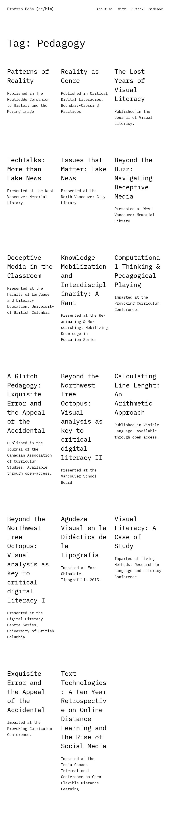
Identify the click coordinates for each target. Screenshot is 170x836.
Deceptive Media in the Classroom (30, 266)
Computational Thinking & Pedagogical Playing (137, 271)
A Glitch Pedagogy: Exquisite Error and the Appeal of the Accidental (26, 403)
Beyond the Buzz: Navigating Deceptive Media (133, 178)
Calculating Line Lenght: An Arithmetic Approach (137, 394)
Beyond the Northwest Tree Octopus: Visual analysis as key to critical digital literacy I (28, 559)
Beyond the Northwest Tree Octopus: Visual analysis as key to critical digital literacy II (82, 416)
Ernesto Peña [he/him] (30, 8)
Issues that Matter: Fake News (83, 169)
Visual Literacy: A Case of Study (135, 532)
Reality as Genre (80, 76)
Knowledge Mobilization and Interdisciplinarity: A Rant (83, 280)
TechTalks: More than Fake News (26, 169)
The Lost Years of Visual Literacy (129, 85)
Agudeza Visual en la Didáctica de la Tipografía (83, 536)
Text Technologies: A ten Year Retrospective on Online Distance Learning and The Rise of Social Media (83, 709)
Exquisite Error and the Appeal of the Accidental (26, 691)
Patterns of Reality (28, 76)
